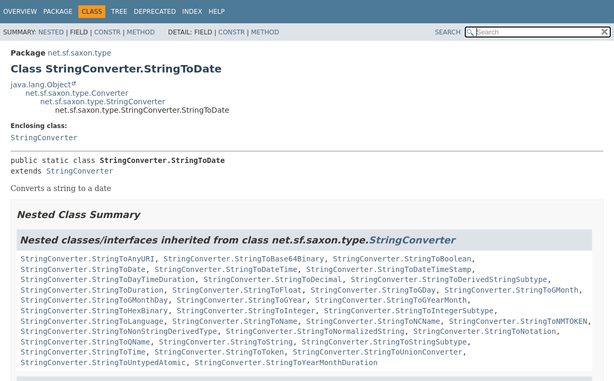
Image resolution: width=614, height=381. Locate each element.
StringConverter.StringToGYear (241, 300)
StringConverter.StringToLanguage (92, 321)
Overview (20, 11)
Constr (107, 32)
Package (58, 11)
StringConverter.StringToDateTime (226, 269)
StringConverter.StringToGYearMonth (391, 300)
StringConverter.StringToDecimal (273, 279)
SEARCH (448, 32)
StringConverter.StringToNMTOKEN (518, 321)
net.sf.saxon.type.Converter (76, 93)
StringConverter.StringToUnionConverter (377, 352)
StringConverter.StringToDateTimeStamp (388, 269)
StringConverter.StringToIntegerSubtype (408, 310)
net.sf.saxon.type (79, 53)
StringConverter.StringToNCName (373, 321)
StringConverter (44, 137)
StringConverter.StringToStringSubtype (384, 342)
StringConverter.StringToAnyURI (88, 259)
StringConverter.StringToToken (219, 352)
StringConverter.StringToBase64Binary (244, 259)
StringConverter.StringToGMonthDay (94, 300)
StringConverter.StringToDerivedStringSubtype (449, 279)
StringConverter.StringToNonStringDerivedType (119, 331)
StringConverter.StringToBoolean (402, 259)
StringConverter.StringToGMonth (512, 290)
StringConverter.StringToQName (85, 342)
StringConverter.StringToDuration (92, 290)
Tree (119, 11)
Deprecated (155, 11)
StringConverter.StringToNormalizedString (315, 331)
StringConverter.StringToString (226, 342)
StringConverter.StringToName (235, 321)
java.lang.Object (41, 84)
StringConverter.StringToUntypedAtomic (103, 362)
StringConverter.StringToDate (83, 269)
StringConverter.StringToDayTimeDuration (108, 279)
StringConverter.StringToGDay (373, 290)
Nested (51, 32)
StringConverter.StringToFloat (237, 290)
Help (217, 11)
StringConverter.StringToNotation (484, 331)
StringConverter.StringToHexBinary (94, 310)
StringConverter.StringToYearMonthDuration (286, 362)
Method (141, 32)
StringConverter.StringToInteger (246, 310)
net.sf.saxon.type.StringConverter (102, 101)
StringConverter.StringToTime (83, 352)
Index (192, 11)
